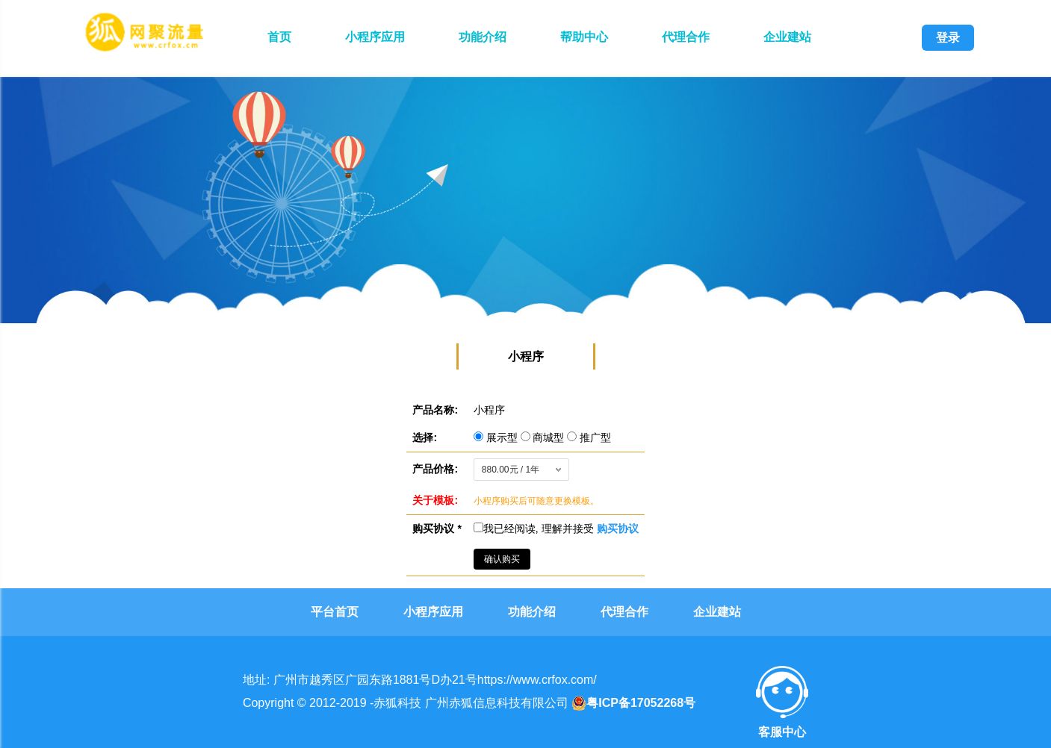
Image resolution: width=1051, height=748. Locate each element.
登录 (948, 37)
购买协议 (618, 528)
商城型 (544, 437)
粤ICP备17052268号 (633, 703)
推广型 (589, 437)
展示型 (497, 437)
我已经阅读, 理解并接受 (556, 528)
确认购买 (502, 559)
